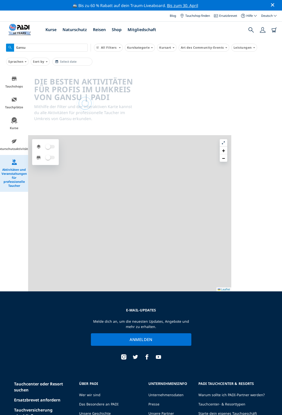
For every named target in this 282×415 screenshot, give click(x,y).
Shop (117, 29)
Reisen (99, 29)
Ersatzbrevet (225, 16)
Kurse (51, 29)
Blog (173, 16)
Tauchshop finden (195, 16)
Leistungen (244, 47)
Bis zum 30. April (182, 5)
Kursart (166, 47)
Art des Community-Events (204, 47)
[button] (274, 87)
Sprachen (17, 61)
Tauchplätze (14, 103)
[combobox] (47, 48)
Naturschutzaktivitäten (14, 144)
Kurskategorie (140, 47)
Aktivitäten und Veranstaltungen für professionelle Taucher (14, 173)
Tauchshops (14, 82)
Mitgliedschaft (142, 29)
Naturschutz (75, 29)
